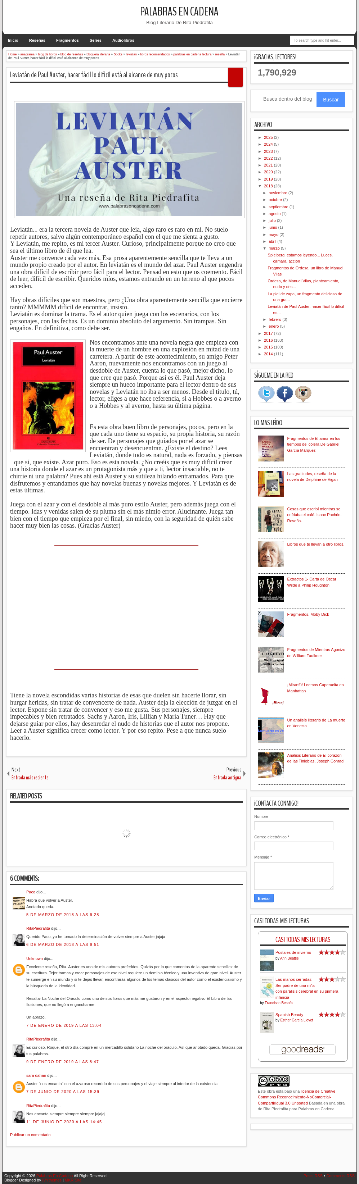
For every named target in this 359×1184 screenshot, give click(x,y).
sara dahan (36, 1075)
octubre (276, 199)
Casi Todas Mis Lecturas (303, 939)
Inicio (13, 40)
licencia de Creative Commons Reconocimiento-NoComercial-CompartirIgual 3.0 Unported (296, 1097)
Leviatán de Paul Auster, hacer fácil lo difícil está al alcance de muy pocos (94, 74)
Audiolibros (123, 40)
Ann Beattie (289, 958)
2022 (269, 158)
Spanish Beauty (289, 1014)
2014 (269, 354)
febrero (275, 319)
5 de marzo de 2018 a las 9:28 (62, 914)
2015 (269, 347)
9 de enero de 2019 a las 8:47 (62, 1062)
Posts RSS (313, 1176)
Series (96, 40)
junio (273, 227)
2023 (269, 151)
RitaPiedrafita (38, 928)
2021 (269, 165)
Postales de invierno (293, 952)
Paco (30, 892)
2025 (269, 137)
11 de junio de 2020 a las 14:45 (64, 1122)
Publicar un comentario (30, 1135)
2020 (269, 172)
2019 (269, 179)
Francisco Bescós (279, 1003)
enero (274, 326)
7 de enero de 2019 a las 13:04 (64, 1025)
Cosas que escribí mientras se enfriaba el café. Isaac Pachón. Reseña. (314, 515)
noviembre (278, 193)
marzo (275, 248)
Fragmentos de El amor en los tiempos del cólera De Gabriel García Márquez (313, 444)
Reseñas (37, 40)
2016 (269, 340)
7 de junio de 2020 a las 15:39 (62, 1091)
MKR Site (73, 1180)
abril (273, 241)
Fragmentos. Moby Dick (308, 614)
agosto (275, 213)
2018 (269, 186)
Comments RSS (340, 1176)
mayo (274, 234)
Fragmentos (67, 40)
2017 (269, 333)
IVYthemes (52, 1180)
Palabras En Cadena (179, 12)
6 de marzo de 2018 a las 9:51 (62, 944)
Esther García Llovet (296, 1020)
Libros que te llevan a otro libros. (316, 544)
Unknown (34, 958)
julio (273, 220)
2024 (269, 144)
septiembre (279, 207)
